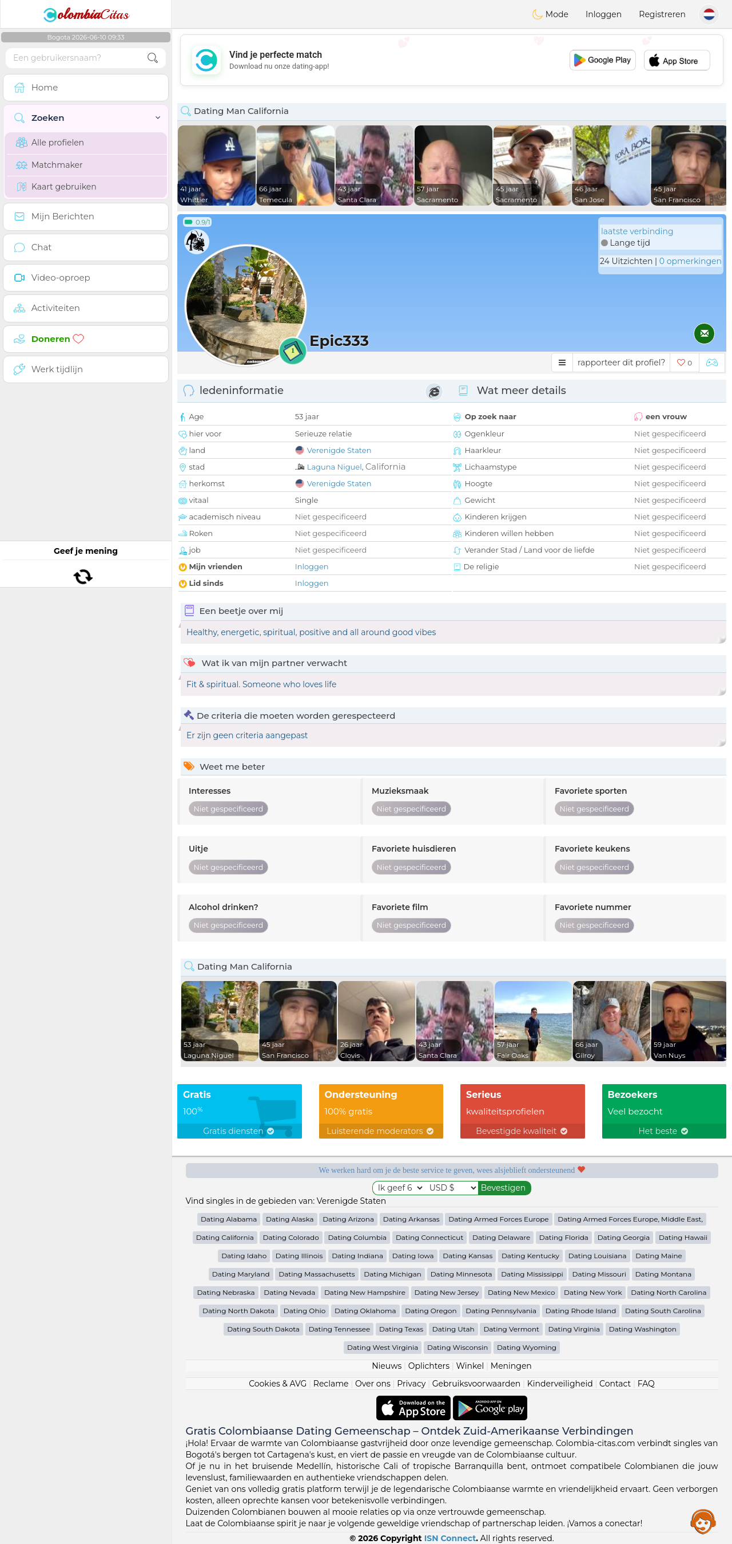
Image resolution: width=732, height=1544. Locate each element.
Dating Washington (643, 1329)
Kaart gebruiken (56, 186)
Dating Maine (658, 1255)
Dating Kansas (467, 1255)
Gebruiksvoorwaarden (476, 1383)
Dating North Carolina (668, 1292)
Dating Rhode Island (581, 1310)
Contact (615, 1383)
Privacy (411, 1383)
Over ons (373, 1383)
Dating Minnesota (461, 1274)
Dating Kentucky (530, 1255)
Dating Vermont (511, 1329)
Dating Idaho (243, 1255)
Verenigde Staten (339, 450)
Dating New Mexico (521, 1292)
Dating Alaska (289, 1219)
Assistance (703, 1521)
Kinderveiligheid (560, 1383)
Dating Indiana (357, 1255)
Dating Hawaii (683, 1237)
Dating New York (593, 1292)
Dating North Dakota (238, 1310)
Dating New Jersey (447, 1292)
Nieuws (386, 1366)
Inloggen (604, 14)
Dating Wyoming (526, 1347)
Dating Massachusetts (317, 1274)
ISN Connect (450, 1538)
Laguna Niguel (334, 466)
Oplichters (428, 1366)
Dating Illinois (299, 1255)
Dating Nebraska (225, 1292)
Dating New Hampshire (364, 1292)
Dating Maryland (241, 1274)
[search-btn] (153, 58)
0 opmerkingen (690, 261)
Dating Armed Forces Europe (498, 1219)
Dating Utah (453, 1329)
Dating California (225, 1237)
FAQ (646, 1383)
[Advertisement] (451, 60)
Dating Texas (401, 1329)
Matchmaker (49, 165)
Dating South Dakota (263, 1329)
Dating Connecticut (429, 1237)
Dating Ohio (305, 1310)
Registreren (662, 14)
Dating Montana (663, 1274)
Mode (550, 14)
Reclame (331, 1383)
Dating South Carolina (663, 1310)
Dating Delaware (501, 1237)
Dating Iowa (413, 1255)
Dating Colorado (291, 1237)
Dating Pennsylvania (501, 1310)
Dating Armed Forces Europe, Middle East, (630, 1219)
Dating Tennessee (340, 1329)
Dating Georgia (624, 1237)
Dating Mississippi (532, 1274)
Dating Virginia (574, 1329)
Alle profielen (50, 142)
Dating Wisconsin (457, 1347)
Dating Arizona (348, 1219)
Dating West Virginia (382, 1347)
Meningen (511, 1366)
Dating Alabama (229, 1219)
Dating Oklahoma (365, 1310)
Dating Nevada (289, 1292)
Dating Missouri (599, 1274)
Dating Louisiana (597, 1255)
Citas (86, 14)
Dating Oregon (430, 1310)
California (385, 466)
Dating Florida (563, 1237)
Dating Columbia (357, 1237)
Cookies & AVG (278, 1383)
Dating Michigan (392, 1274)
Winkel (470, 1366)
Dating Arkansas (411, 1219)
